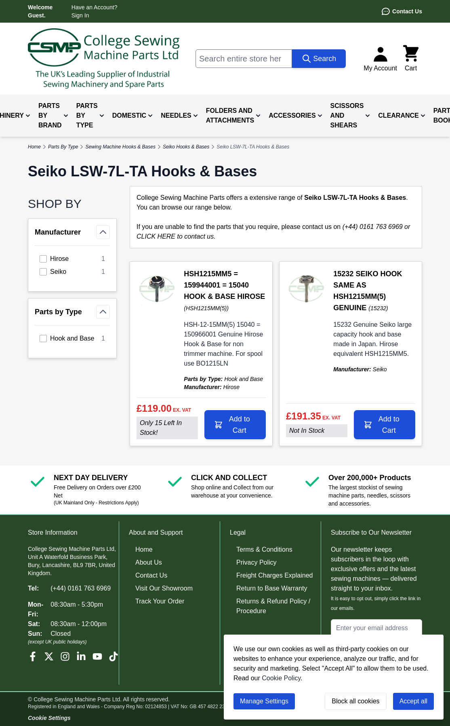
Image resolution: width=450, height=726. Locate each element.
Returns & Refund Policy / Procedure (273, 606)
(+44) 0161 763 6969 (80, 588)
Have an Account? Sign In (94, 11)
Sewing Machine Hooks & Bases (120, 147)
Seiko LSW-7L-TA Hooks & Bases (253, 147)
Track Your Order (159, 601)
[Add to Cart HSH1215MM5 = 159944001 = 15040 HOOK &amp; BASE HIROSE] (235, 424)
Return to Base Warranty (271, 588)
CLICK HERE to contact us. (176, 236)
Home (144, 549)
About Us (148, 562)
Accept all (413, 701)
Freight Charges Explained (274, 575)
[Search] (319, 58)
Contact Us (401, 11)
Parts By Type (63, 147)
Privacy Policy (256, 562)
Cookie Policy (281, 678)
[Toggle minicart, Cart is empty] (411, 58)
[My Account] (380, 58)
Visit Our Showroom (164, 588)
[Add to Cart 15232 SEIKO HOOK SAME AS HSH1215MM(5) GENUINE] (384, 424)
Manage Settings (264, 701)
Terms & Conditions (264, 549)
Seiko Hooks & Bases (186, 147)
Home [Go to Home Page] (34, 147)
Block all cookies (355, 701)
